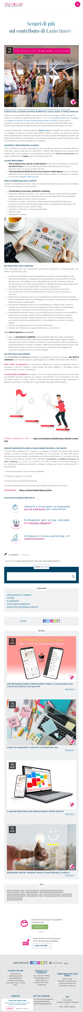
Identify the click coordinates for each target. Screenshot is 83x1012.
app (22, 891)
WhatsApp (66, 895)
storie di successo (16, 895)
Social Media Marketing (18, 604)
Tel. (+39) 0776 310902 (41, 976)
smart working (14, 899)
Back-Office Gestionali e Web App (22, 607)
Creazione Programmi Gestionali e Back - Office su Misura (67, 1004)
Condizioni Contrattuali (15, 980)
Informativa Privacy (12, 983)
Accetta (10, 1008)
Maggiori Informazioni (22, 1008)
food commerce (52, 895)
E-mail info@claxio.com (41, 978)
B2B (40, 895)
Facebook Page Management (41, 1004)
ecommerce (13, 891)
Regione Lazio (43, 130)
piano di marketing (60, 461)
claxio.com (43, 980)
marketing (32, 895)
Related (41, 631)
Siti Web (10, 598)
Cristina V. (14, 555)
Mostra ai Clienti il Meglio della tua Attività (35, 490)
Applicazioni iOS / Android (19, 595)
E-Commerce (13, 601)
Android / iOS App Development (41, 999)
